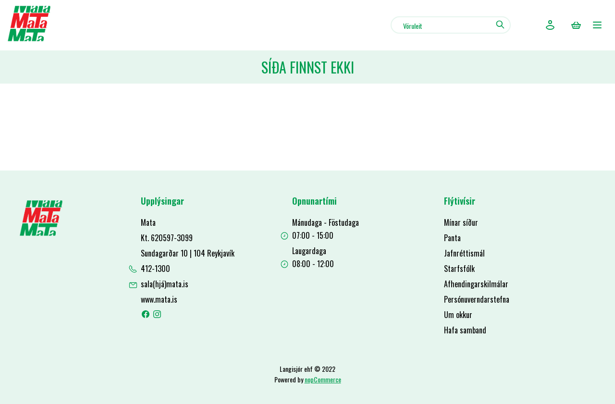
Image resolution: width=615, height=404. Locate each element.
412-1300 (155, 268)
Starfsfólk (459, 268)
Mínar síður (461, 222)
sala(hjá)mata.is (164, 284)
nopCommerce (323, 379)
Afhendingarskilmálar (476, 284)
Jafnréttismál (464, 253)
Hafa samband (465, 330)
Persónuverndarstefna (476, 299)
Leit (500, 24)
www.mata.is (159, 299)
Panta (452, 238)
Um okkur (458, 314)
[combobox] (451, 25)
